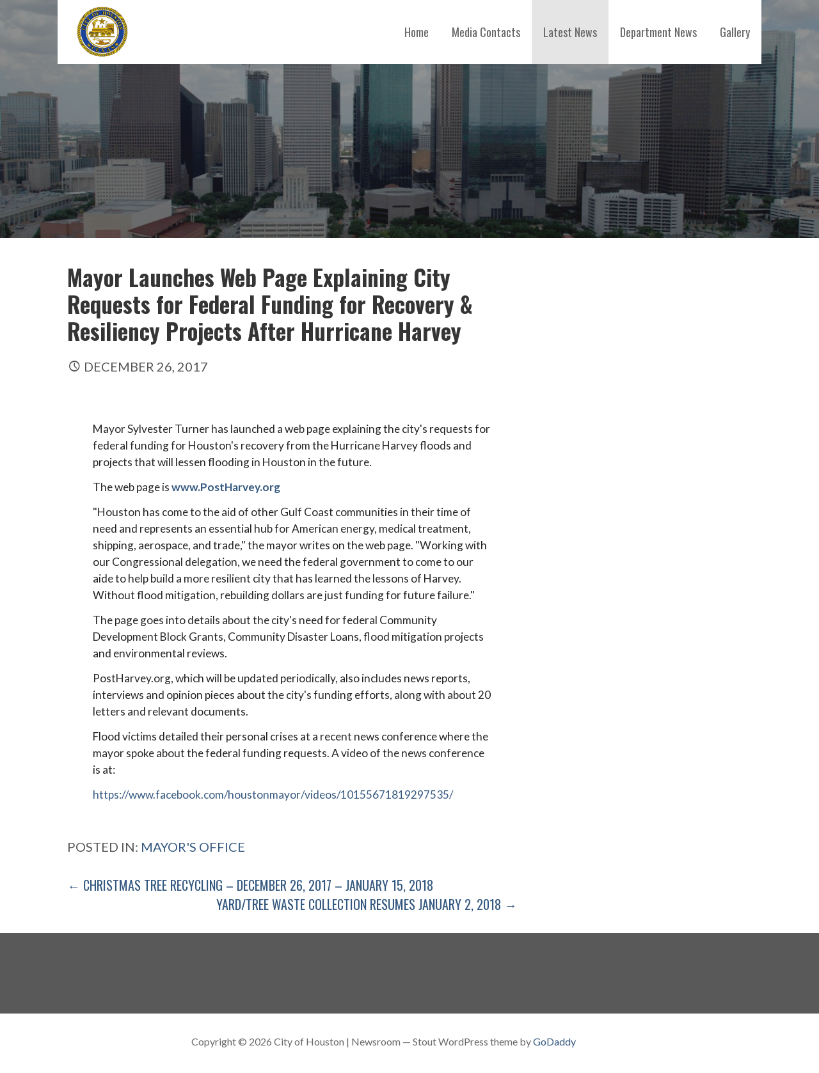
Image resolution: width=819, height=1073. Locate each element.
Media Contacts (486, 32)
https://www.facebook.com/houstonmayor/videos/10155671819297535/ (273, 794)
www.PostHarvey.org (225, 487)
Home (416, 32)
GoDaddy (554, 1041)
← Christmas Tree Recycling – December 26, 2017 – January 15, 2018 (250, 885)
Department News (658, 32)
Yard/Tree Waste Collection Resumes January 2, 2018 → (366, 904)
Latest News (570, 32)
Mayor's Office (193, 846)
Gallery (735, 32)
